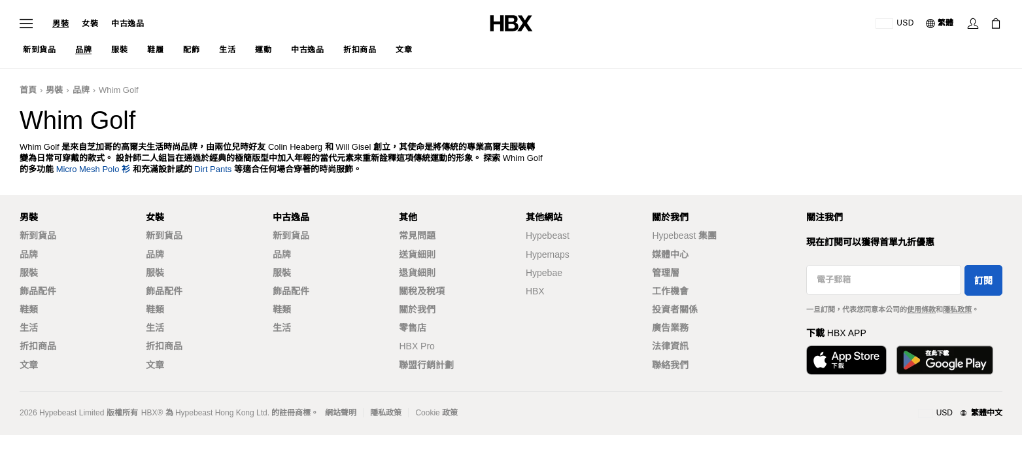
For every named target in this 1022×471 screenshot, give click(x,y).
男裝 (60, 23)
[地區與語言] (960, 413)
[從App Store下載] (846, 360)
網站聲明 (340, 412)
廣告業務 (670, 328)
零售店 (412, 328)
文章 (29, 365)
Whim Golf (119, 90)
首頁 (28, 90)
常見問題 (417, 235)
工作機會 (670, 291)
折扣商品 (38, 346)
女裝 (90, 23)
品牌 (81, 90)
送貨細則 (417, 254)
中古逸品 (127, 23)
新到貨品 (38, 235)
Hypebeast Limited (71, 412)
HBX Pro (416, 346)
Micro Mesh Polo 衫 (93, 169)
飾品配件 (38, 291)
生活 (29, 328)
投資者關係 (675, 309)
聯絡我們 (670, 365)
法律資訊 (670, 346)
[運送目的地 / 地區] (895, 23)
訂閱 (983, 280)
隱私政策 (957, 309)
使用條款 (921, 309)
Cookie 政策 (436, 412)
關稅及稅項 (422, 291)
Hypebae (544, 273)
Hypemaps (548, 254)
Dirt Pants (212, 169)
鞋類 (29, 309)
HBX (535, 291)
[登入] (972, 23)
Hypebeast (548, 235)
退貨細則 (417, 273)
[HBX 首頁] (511, 22)
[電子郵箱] (883, 280)
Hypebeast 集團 (684, 235)
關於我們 (417, 309)
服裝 (29, 273)
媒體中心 (670, 254)
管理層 (665, 273)
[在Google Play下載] (944, 360)
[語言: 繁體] (940, 23)
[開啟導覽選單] (26, 23)
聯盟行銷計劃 (426, 365)
